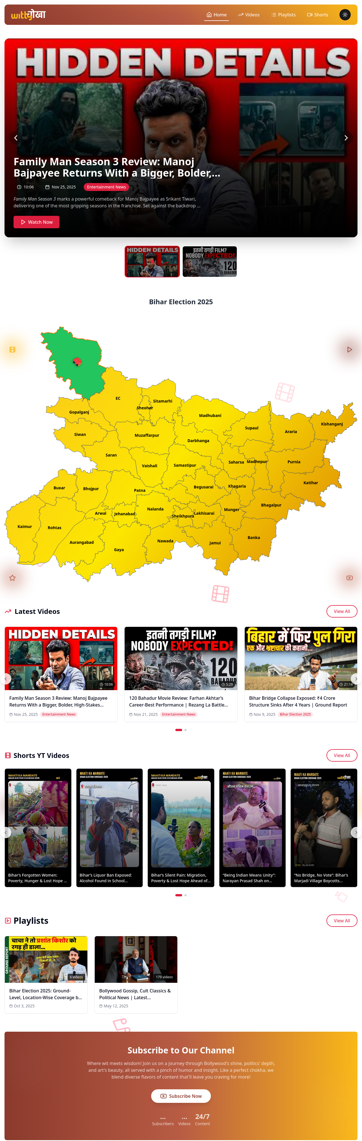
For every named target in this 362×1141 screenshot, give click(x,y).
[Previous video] (16, 138)
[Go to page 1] (178, 730)
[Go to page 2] (185, 730)
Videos (249, 15)
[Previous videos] (5, 678)
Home (216, 15)
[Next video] (346, 138)
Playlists (283, 15)
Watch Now (36, 222)
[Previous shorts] (5, 832)
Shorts (317, 15)
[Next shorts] (356, 832)
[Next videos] (356, 678)
